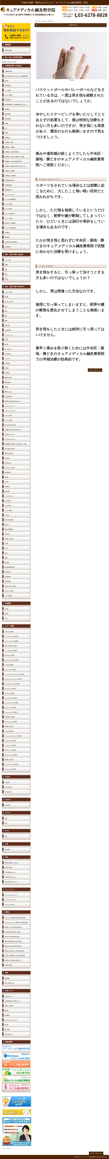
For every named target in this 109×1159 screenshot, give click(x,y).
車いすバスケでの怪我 (11, 721)
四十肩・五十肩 (9, 301)
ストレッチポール (9, 904)
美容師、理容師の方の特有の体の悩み (15, 955)
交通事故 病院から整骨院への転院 (14, 156)
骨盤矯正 (7, 486)
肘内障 (6, 368)
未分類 (44, 21)
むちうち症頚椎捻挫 (10, 199)
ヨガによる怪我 (9, 664)
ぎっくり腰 (8, 259)
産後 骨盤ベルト (9, 983)
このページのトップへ (95, 370)
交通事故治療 (8, 71)
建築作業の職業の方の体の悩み (13, 941)
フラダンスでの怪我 (10, 740)
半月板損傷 (8, 330)
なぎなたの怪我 (9, 731)
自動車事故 (8, 85)
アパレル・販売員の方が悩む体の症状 (15, 917)
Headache (7, 782)
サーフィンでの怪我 (10, 688)
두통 (6, 836)
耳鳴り (6, 557)
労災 (6, 128)
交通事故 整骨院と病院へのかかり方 (15, 166)
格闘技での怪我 (9, 726)
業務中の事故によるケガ (11, 862)
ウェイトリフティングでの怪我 (13, 679)
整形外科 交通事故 (10, 223)
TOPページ (38, 21)
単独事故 (7, 232)
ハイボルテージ (9, 496)
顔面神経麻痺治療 (9, 567)
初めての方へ (8, 996)
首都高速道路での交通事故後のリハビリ (16, 104)
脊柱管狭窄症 (8, 396)
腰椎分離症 (8, 382)
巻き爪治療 (8, 500)
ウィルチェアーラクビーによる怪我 (14, 674)
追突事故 (7, 109)
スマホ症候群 (8, 595)
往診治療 (7, 325)
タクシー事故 (8, 94)
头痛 (6, 818)
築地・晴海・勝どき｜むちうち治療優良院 (16, 76)
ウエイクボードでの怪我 (11, 764)
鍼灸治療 (7, 491)
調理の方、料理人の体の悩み (13, 960)
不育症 (6, 543)
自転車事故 (8, 99)
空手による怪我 (9, 631)
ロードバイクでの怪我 (11, 712)
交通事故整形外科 (9, 180)
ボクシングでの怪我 (10, 707)
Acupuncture (8, 791)
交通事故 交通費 (9, 170)
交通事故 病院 (9, 142)
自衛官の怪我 (8, 965)
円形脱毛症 (8, 571)
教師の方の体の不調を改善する (13, 946)
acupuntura (8, 805)
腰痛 (6, 315)
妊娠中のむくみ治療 (10, 586)
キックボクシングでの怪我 (12, 683)
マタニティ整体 (9, 590)
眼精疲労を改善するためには (13, 401)
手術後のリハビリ (9, 434)
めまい (6, 552)
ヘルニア (7, 358)
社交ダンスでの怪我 (10, 750)
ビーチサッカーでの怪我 (11, 702)
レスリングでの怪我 (10, 669)
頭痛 (6, 311)
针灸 (6, 823)
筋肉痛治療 (8, 472)
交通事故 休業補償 (10, 175)
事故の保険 (8, 113)
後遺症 (6, 80)
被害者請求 (8, 246)
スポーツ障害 (8, 292)
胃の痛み (7, 562)
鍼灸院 (6, 1010)
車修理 (6, 132)
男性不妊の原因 (9, 519)
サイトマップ (6, 1148)
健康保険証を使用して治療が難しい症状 (16, 443)
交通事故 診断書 (9, 147)
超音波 (6, 613)
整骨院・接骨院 (9, 1005)
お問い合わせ (8, 1034)
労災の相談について (10, 872)
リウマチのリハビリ (10, 439)
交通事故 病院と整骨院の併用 (13, 161)
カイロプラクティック (11, 1019)
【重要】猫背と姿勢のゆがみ (13, 429)
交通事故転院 (8, 185)
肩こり (6, 306)
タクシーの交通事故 (10, 227)
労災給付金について (10, 876)
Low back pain (8, 787)
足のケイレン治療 (9, 467)
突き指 (6, 278)
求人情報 (7, 1029)
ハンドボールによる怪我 (11, 636)
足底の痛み (8, 353)
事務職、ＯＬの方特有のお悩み (13, 927)
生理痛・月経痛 (9, 538)
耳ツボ (6, 548)
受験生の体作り (9, 453)
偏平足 (6, 344)
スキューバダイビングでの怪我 (13, 735)
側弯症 (6, 387)
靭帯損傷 (7, 363)
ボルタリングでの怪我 (11, 754)
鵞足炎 (6, 477)
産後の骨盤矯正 (9, 529)
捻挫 (6, 274)
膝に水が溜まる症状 (10, 424)
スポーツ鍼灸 (8, 510)
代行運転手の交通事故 (11, 241)
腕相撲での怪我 (9, 759)
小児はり (7, 515)
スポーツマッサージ (10, 410)
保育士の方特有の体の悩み (12, 936)
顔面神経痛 (8, 576)
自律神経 (7, 534)
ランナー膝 (8, 349)
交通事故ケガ (8, 189)
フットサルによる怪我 (11, 650)
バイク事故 (8, 90)
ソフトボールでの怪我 (11, 697)
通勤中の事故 (8, 867)
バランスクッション (10, 899)
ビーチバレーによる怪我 (11, 660)
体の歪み (7, 458)
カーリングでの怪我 (10, 769)
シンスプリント (9, 334)
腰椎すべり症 (8, 391)
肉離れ (6, 264)
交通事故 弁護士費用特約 (12, 151)
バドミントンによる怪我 (11, 641)
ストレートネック (9, 405)
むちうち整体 (8, 208)
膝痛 (6, 320)
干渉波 (6, 608)
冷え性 (6, 481)
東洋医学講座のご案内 (9, 62)
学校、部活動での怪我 (11, 645)
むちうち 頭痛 (8, 218)
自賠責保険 (8, 118)
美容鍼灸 (7, 978)
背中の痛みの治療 (9, 448)
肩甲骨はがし (8, 462)
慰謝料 (6, 123)
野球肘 (6, 339)
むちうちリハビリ (9, 194)
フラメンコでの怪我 (10, 745)
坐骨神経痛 (8, 581)
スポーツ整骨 (8, 420)
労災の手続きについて (11, 881)
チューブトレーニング (11, 894)
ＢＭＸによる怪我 (9, 655)
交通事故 (7, 137)
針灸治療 (7, 849)
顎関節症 (7, 372)
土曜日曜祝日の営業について (13, 1001)
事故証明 (7, 237)
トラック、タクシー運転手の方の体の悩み (16, 922)
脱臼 (6, 269)
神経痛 (6, 296)
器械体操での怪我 (9, 716)
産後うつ (7, 524)
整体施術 (7, 1015)
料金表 (6, 1024)
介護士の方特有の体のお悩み (13, 931)
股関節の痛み (8, 377)
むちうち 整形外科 (10, 213)
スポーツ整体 (8, 415)
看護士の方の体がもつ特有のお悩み (14, 950)
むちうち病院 (8, 204)
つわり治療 (8, 505)
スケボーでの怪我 (9, 693)
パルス (6, 618)
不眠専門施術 (8, 50)
